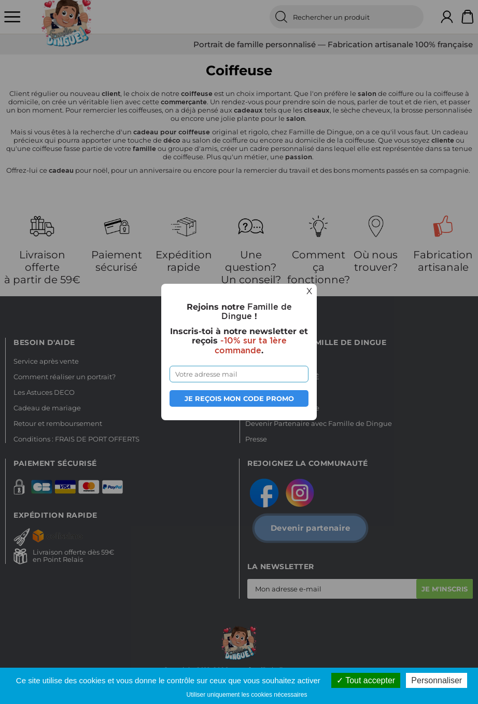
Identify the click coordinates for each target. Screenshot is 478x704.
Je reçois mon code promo (239, 398)
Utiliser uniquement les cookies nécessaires (247, 694)
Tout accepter (365, 680)
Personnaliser (436, 680)
